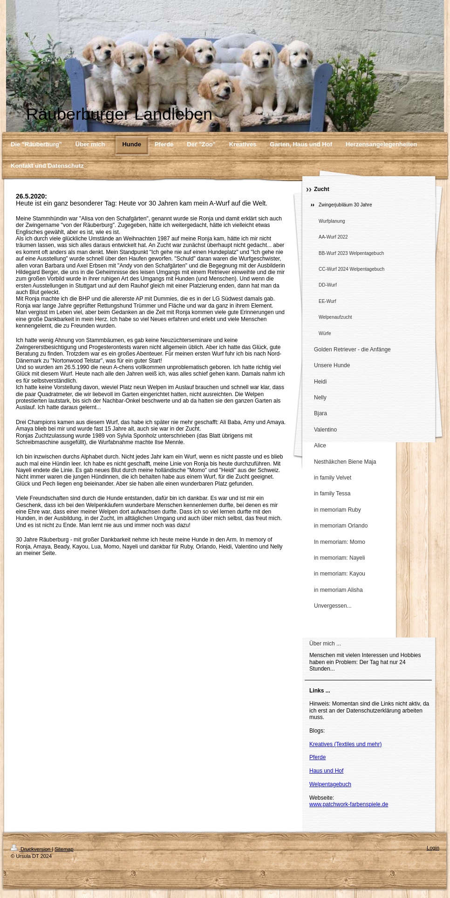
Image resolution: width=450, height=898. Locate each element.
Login (433, 847)
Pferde (317, 757)
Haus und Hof (326, 771)
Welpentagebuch (330, 784)
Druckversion (31, 849)
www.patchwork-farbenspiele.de (348, 804)
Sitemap (64, 849)
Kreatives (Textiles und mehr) (345, 744)
